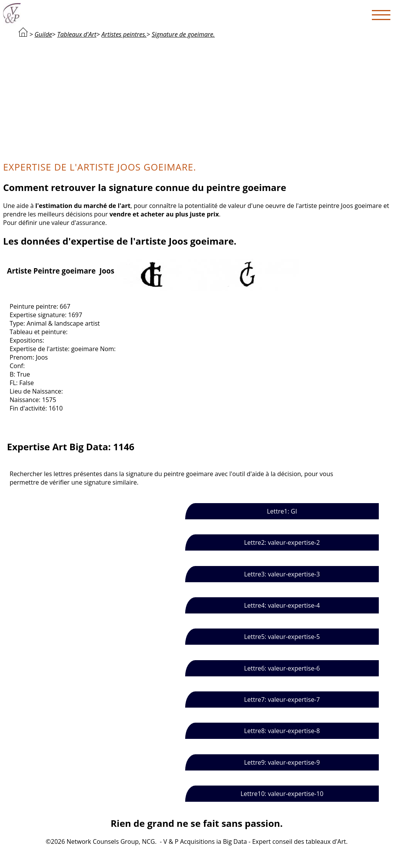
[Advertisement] (196, 99)
